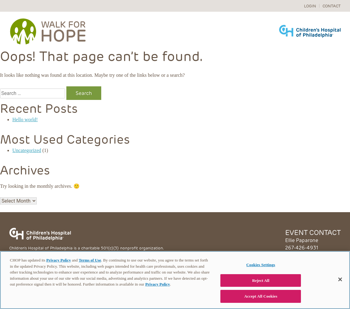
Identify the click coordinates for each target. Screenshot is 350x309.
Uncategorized (26, 150)
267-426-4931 (301, 247)
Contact (332, 5)
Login (310, 5)
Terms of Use (90, 260)
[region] (175, 280)
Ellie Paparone (301, 240)
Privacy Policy (58, 260)
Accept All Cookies (260, 296)
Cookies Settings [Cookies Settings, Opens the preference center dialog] (260, 264)
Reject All (260, 280)
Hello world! (25, 119)
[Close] (340, 279)
